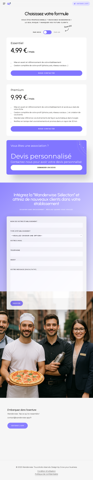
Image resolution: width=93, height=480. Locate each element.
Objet (46, 263)
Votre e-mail (46, 246)
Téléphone (46, 254)
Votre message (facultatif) (46, 280)
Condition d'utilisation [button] (46, 477)
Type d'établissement (46, 238)
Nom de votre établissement (46, 230)
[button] (4, 4)
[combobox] (46, 239)
